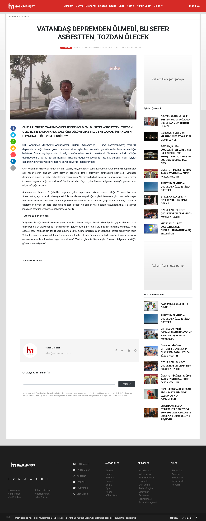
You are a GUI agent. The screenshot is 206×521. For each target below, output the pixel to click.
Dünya (79, 5)
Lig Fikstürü (144, 484)
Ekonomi (90, 5)
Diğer (157, 5)
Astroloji (176, 484)
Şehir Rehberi (145, 499)
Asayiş (130, 5)
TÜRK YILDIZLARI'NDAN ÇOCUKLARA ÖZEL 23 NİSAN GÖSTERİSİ (175, 186)
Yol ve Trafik (145, 474)
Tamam (187, 518)
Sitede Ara (177, 470)
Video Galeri (81, 470)
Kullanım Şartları (43, 490)
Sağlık (112, 5)
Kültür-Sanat (144, 5)
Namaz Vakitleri (146, 477)
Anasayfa (13, 16)
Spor (121, 5)
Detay (174, 518)
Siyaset (102, 5)
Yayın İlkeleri (14, 493)
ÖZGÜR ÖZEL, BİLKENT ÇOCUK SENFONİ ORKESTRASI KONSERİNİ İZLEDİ (176, 213)
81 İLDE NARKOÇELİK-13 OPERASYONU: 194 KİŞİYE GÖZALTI (174, 200)
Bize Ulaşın (80, 493)
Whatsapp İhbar (42, 493)
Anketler (176, 474)
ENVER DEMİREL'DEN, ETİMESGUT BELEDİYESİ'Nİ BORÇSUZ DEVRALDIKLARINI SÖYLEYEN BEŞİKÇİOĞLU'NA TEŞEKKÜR (176, 413)
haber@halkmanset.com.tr (58, 353)
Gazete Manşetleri (148, 502)
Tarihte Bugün (146, 488)
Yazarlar (79, 476)
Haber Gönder (41, 497)
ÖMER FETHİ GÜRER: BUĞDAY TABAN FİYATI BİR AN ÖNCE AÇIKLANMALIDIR (176, 173)
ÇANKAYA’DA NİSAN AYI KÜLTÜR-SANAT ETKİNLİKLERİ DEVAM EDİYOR (176, 136)
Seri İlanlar (144, 495)
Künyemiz (80, 487)
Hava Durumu (145, 470)
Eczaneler (144, 481)
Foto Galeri (81, 464)
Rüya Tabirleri (178, 481)
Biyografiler (177, 477)
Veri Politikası (14, 497)
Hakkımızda (14, 490)
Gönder (127, 384)
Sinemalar (144, 492)
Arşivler (79, 482)
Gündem (68, 5)
